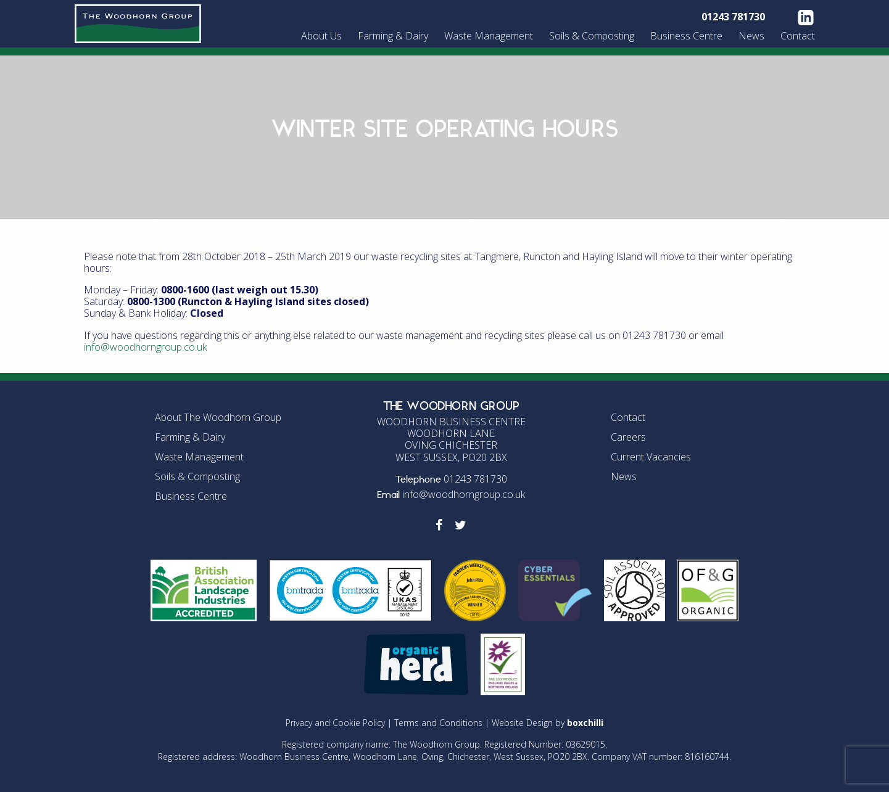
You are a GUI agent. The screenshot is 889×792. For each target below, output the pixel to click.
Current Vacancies (651, 457)
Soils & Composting (591, 36)
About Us (321, 36)
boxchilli (585, 723)
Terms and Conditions (438, 723)
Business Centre (686, 36)
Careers (628, 437)
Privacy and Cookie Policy (335, 723)
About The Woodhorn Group (218, 417)
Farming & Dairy (393, 36)
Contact (797, 36)
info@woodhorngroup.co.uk (145, 347)
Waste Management (488, 36)
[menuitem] (323, 36)
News (751, 36)
